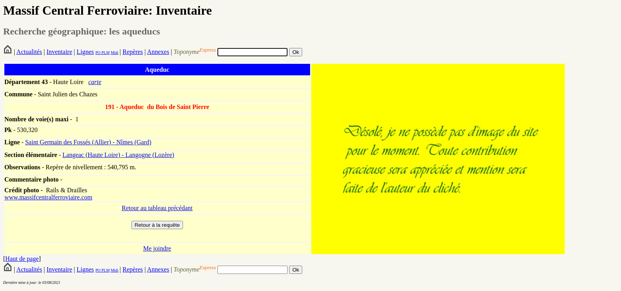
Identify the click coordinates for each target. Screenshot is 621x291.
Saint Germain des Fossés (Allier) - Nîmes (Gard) (88, 142)
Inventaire (59, 51)
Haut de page (21, 258)
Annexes (158, 51)
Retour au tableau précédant (157, 208)
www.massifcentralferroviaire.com (48, 197)
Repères (132, 51)
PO (98, 52)
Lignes (85, 51)
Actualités (29, 51)
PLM (105, 52)
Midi (114, 52)
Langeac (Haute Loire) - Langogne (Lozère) (118, 154)
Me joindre (157, 248)
